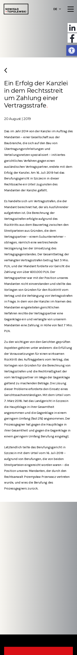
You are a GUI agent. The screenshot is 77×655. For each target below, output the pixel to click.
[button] (71, 50)
